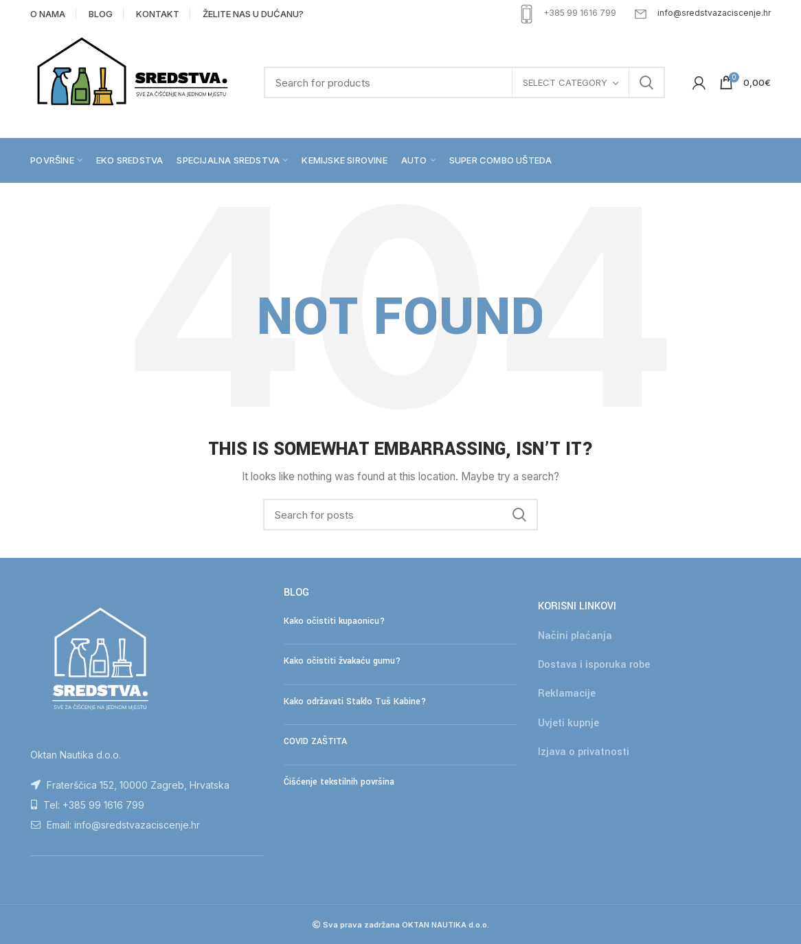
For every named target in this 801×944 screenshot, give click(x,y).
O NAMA (47, 13)
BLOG (101, 13)
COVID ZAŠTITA (315, 741)
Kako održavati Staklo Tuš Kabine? (355, 701)
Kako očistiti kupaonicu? (334, 621)
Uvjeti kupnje (568, 723)
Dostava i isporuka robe (594, 665)
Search (646, 82)
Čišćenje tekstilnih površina (339, 782)
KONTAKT (157, 13)
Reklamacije (567, 693)
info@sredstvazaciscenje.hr (714, 13)
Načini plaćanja (575, 636)
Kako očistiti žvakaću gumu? (342, 661)
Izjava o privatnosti (583, 752)
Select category (565, 82)
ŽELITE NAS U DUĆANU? (253, 13)
